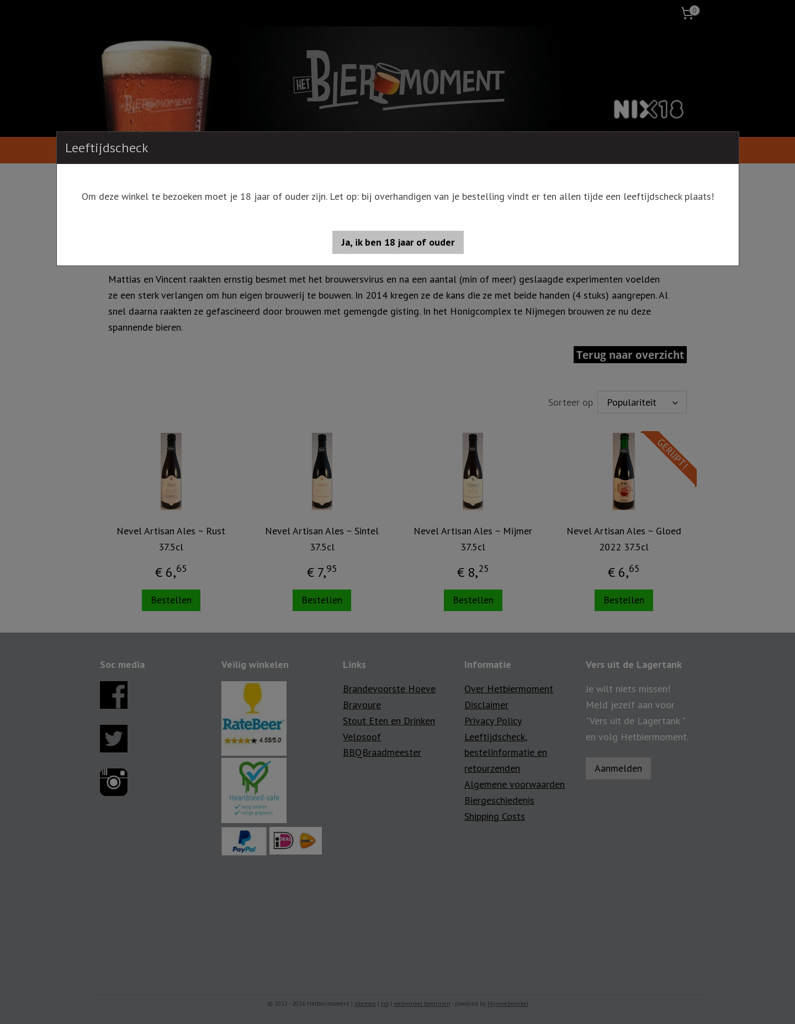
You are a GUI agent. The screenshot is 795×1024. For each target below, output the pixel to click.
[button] (398, 242)
